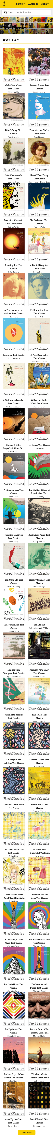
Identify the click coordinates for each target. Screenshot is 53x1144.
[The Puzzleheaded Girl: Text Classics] (39, 919)
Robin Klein (13, 856)
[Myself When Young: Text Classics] (39, 154)
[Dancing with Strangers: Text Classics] (14, 649)
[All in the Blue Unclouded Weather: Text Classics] (39, 829)
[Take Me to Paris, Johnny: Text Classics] (39, 1054)
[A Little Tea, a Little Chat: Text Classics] (14, 919)
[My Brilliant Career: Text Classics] (14, 65)
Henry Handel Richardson (39, 182)
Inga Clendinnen (14, 676)
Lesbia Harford (39, 92)
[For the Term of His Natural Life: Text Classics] (39, 1009)
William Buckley (39, 631)
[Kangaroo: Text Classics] (14, 334)
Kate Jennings (39, 1126)
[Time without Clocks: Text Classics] (39, 110)
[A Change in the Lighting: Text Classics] (14, 739)
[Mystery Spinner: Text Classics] (39, 559)
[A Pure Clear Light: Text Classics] (39, 334)
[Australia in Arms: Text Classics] (39, 514)
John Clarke (14, 631)
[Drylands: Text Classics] (39, 424)
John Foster (39, 1081)
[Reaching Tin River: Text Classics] (14, 514)
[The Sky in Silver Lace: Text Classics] (14, 829)
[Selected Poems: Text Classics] (39, 65)
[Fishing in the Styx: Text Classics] (39, 289)
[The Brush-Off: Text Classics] (14, 559)
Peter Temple (13, 272)
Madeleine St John (39, 362)
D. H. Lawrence (13, 358)
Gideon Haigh (39, 586)
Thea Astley (39, 448)
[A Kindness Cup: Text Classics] (14, 469)
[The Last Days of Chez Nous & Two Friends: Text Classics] (14, 1054)
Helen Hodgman (39, 721)
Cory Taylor (13, 721)
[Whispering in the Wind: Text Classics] (39, 379)
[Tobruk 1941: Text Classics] (39, 784)
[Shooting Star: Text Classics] (14, 244)
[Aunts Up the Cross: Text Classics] (14, 1098)
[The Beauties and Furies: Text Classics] (39, 964)
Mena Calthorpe (13, 1036)
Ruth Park (14, 317)
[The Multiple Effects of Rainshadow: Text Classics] (39, 469)
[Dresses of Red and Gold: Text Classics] (39, 874)
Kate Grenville (13, 137)
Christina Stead (13, 946)
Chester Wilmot (39, 811)
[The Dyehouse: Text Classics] (14, 1009)
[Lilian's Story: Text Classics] (14, 110)
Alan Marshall (39, 407)
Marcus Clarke (39, 1036)
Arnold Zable (13, 182)
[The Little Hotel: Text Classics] (14, 964)
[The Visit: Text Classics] (14, 784)
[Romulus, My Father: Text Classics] (39, 649)
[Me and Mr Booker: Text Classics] (14, 694)
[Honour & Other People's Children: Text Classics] (14, 424)
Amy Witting (14, 766)
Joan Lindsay (39, 137)
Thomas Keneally (39, 272)
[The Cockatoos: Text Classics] (39, 200)
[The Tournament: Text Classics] (14, 604)
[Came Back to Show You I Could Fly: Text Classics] (14, 874)
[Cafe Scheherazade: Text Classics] (14, 154)
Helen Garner (13, 452)
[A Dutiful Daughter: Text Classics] (39, 244)
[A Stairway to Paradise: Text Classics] (14, 379)
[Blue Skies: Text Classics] (39, 694)
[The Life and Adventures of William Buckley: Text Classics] (39, 604)
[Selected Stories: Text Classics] (39, 739)
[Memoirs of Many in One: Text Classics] (14, 200)
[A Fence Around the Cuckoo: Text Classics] (14, 289)
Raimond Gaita (39, 676)
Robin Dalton (13, 1126)
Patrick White (13, 227)
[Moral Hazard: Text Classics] (39, 1098)
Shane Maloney (13, 586)
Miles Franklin (13, 92)
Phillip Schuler (39, 541)
